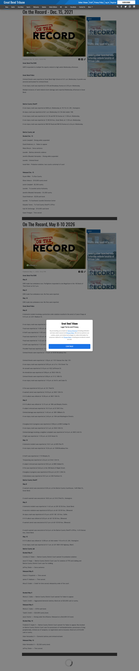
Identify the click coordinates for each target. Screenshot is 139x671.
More (90, 7)
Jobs (66, 7)
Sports (28, 7)
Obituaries (36, 7)
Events (13, 7)
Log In (107, 2)
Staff (91, 2)
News (6, 7)
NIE (61, 7)
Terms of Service (72, 331)
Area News (20, 7)
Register (113, 2)
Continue (69, 346)
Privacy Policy (70, 333)
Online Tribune (83, 2)
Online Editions (53, 7)
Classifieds (73, 7)
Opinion (44, 7)
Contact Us (82, 7)
